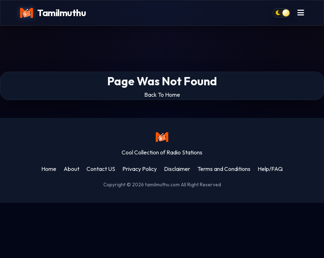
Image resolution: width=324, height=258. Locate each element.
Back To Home (162, 94)
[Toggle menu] (300, 13)
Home (48, 168)
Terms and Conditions (223, 168)
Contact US (100, 168)
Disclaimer (177, 168)
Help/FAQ (270, 168)
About (71, 168)
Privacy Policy (139, 168)
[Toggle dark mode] (281, 13)
